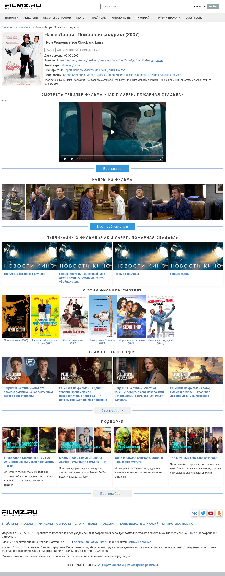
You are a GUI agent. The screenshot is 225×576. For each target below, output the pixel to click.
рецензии (30, 17)
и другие (157, 60)
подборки (108, 523)
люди (92, 523)
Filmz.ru (193, 533)
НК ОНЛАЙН (144, 17)
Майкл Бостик (96, 74)
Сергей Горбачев (139, 541)
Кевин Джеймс (87, 60)
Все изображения (112, 226)
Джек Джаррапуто (137, 74)
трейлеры (99, 17)
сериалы (63, 523)
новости (11, 17)
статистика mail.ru (177, 523)
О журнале (194, 17)
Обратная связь (113, 565)
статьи (81, 17)
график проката (169, 17)
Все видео (112, 168)
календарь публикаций (139, 523)
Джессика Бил (107, 60)
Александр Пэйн (95, 70)
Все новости (112, 410)
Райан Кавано (160, 74)
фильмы (46, 523)
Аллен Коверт (115, 74)
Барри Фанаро (73, 70)
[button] (219, 202)
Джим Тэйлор (116, 70)
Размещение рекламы (142, 565)
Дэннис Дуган (71, 65)
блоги (79, 523)
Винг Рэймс (142, 60)
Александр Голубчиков (90, 541)
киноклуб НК (121, 17)
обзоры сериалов (57, 17)
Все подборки (112, 493)
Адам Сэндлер (66, 60)
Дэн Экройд (126, 60)
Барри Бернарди (74, 74)
